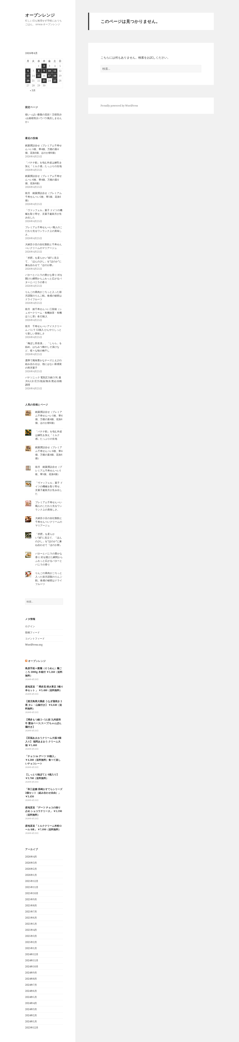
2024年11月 (31, 960)
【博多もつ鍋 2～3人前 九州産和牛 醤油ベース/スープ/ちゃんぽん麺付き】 (43, 723)
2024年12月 (31, 954)
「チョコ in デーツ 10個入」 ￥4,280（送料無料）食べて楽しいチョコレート (43, 759)
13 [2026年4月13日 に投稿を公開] (28, 75)
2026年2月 (31, 868)
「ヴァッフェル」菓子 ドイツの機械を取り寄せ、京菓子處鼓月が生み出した (43, 213)
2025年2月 (31, 942)
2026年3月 (31, 862)
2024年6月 (31, 991)
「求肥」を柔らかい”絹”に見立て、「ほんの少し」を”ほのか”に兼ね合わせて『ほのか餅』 (43, 261)
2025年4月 (31, 930)
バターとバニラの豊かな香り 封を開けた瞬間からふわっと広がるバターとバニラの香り (43, 278)
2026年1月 (31, 875)
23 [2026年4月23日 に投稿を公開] (44, 80)
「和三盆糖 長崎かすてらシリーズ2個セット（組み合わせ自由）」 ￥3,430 (43, 792)
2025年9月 (31, 899)
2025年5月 (31, 923)
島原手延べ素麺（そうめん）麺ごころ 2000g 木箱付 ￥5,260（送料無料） (43, 672)
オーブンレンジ (40, 15)
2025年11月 (31, 887)
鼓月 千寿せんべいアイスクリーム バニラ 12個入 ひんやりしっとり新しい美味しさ (43, 329)
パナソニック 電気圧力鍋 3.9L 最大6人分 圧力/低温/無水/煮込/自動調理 (43, 381)
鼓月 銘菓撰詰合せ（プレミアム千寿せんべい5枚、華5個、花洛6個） (43, 196)
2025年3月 (31, 936)
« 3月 (33, 90)
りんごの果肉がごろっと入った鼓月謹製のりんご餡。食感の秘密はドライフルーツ (43, 295)
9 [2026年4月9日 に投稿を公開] (44, 70)
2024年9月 (31, 972)
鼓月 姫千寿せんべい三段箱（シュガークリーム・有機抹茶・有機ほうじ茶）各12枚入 (43, 312)
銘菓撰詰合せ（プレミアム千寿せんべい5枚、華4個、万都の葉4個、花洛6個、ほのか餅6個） (43, 149)
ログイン (30, 626)
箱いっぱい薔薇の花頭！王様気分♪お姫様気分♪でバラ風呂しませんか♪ (43, 118)
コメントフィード (35, 638)
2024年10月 (31, 966)
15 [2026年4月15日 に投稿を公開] (38, 75)
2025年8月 (31, 905)
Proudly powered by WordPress (119, 105)
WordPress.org (34, 644)
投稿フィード (32, 632)
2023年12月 (31, 1027)
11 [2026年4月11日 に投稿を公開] (54, 70)
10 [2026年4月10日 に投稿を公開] (49, 70)
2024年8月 (31, 978)
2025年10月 (31, 893)
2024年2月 (31, 1015)
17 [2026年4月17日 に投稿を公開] (49, 75)
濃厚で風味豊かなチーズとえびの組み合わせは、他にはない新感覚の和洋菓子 (43, 364)
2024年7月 (31, 984)
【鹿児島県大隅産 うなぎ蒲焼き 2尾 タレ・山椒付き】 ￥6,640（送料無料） (43, 705)
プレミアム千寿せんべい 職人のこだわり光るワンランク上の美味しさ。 (43, 231)
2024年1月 (31, 1021)
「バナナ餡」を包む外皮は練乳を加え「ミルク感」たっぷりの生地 (48, 435)
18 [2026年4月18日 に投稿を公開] (54, 75)
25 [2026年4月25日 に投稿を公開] (54, 80)
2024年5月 (31, 997)
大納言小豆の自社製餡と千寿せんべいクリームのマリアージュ (48, 521)
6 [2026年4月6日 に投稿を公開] (28, 70)
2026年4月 (31, 856)
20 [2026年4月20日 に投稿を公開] (28, 80)
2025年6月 (31, 917)
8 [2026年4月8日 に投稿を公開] (38, 70)
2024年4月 (31, 1003)
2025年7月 (31, 911)
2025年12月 (31, 881)
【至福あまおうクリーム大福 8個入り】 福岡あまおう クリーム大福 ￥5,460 (43, 741)
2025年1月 (31, 948)
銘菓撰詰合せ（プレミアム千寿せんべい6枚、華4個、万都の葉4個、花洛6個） (43, 179)
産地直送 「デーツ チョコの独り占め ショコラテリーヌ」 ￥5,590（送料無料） (43, 811)
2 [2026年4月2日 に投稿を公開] (44, 66)
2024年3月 (31, 1009)
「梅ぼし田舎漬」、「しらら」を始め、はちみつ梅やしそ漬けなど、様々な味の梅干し (43, 347)
